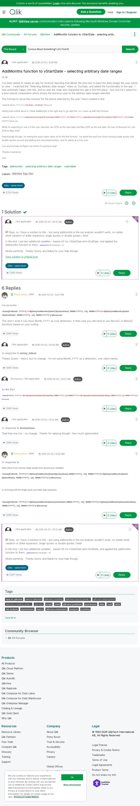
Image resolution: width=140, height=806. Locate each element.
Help (110, 12)
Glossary (7, 751)
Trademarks (98, 755)
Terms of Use (99, 759)
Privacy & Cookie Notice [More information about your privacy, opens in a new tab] (26, 797)
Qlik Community (11, 34)
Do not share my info (104, 774)
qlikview (39, 604)
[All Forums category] (6, 638)
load (109, 604)
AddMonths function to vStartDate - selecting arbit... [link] (84, 34)
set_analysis (12, 609)
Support (6, 761)
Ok (72, 777)
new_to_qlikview (14, 599)
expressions (27, 609)
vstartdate (70, 166)
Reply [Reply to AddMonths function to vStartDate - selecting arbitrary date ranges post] (128, 192)
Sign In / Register (126, 12)
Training (6, 756)
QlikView (45, 34)
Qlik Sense (8, 673)
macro (40, 609)
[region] (45, 786)
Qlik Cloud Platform (12, 668)
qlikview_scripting (54, 599)
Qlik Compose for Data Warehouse (21, 698)
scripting (85, 609)
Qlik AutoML (8, 678)
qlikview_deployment (104, 599)
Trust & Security (56, 741)
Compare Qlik (9, 746)
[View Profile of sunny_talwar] (20, 294)
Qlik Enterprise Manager (15, 703)
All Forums (30, 34)
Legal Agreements (102, 764)
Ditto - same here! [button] (13, 185)
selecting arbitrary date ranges (43, 166)
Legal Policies (99, 745)
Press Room (53, 736)
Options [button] (134, 34)
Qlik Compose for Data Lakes (18, 693)
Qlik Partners (9, 736)
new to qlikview (34, 599)
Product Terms (100, 769)
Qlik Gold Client (10, 713)
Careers (51, 756)
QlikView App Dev (22, 173)
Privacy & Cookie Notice (106, 750)
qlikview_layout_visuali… (78, 599)
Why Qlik (7, 718)
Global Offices (55, 766)
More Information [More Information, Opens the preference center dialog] (72, 784)
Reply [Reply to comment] (122, 272)
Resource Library (11, 731)
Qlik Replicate (9, 688)
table (117, 604)
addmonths (16, 166)
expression (90, 604)
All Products (8, 663)
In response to (19, 353)
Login (56, 3)
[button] (136, 62)
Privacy (51, 751)
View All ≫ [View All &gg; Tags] (10, 617)
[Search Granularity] (15, 49)
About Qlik (52, 731)
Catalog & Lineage (12, 708)
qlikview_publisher (72, 604)
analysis (74, 609)
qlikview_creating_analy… (18, 604)
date (102, 604)
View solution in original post (21, 256)
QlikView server (29, 21)
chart (57, 604)
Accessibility (53, 746)
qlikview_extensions (56, 609)
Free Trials (7, 741)
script (49, 604)
